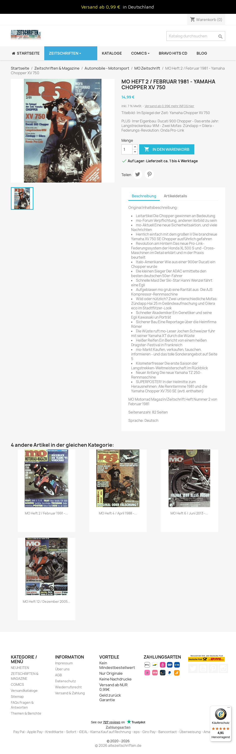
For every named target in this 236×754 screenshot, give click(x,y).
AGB (58, 675)
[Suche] (195, 36)
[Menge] (127, 149)
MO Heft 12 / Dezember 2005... (46, 601)
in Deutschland (138, 6)
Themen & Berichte (26, 713)
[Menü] (228, 708)
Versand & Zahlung (70, 693)
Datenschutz (65, 681)
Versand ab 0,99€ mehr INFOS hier (169, 106)
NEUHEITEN (20, 667)
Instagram (223, 668)
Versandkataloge (24, 690)
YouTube (203, 668)
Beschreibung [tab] (144, 196)
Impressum (64, 663)
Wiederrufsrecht (68, 687)
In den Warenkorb (166, 149)
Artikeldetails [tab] (175, 196)
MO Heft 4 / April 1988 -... (118, 513)
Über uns (62, 669)
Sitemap (17, 696)
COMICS (17, 684)
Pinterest (149, 174)
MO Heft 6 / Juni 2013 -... (189, 513)
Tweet (137, 174)
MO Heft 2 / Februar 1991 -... (46, 513)
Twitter (193, 668)
